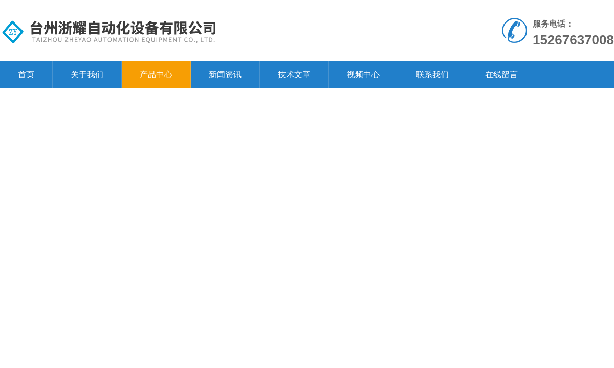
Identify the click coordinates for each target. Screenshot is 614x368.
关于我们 (87, 74)
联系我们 (432, 74)
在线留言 (501, 74)
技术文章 (294, 74)
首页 (26, 74)
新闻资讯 (225, 74)
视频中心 (363, 74)
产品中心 (156, 74)
